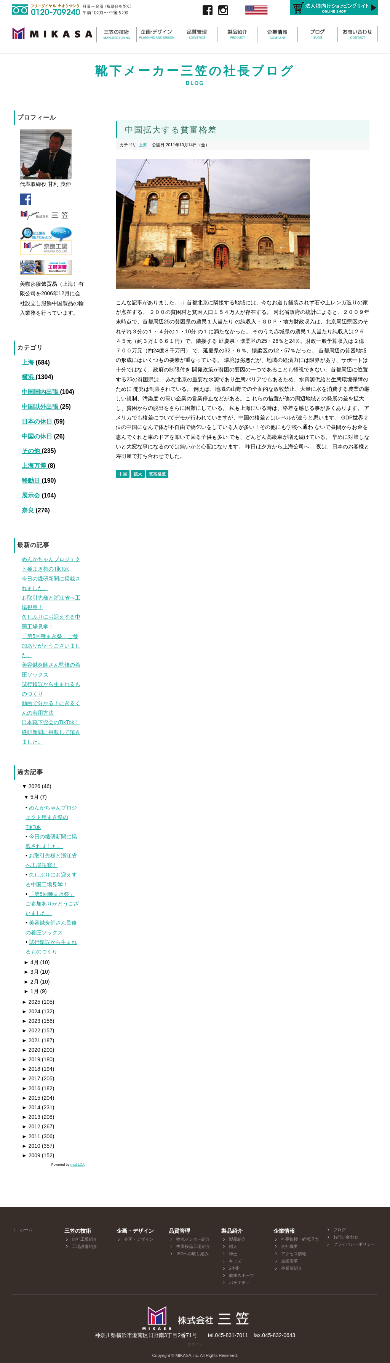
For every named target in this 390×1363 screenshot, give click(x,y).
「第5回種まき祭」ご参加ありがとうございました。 (52, 903)
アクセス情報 (293, 1253)
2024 (31, 1011)
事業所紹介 (291, 1268)
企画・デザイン (138, 1239)
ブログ (339, 1229)
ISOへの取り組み (192, 1253)
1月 (31, 991)
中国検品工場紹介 (193, 1246)
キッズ (235, 1261)
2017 (31, 1078)
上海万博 (35, 465)
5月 (31, 797)
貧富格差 (157, 474)
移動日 (32, 480)
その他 (32, 451)
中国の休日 (38, 436)
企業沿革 (289, 1261)
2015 (31, 1098)
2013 (31, 1117)
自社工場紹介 (84, 1239)
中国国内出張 (41, 392)
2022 (31, 1030)
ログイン (195, 1344)
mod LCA (77, 1164)
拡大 (138, 474)
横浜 (28, 377)
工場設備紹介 (84, 1246)
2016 (31, 1088)
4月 (31, 962)
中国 (122, 474)
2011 (31, 1136)
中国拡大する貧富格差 (171, 129)
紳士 (233, 1253)
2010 (31, 1146)
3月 (31, 972)
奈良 (28, 510)
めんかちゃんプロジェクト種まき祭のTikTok (51, 817)
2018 (31, 1069)
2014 (31, 1107)
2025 (31, 1002)
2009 (31, 1155)
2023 (31, 1021)
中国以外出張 (41, 406)
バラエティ (239, 1282)
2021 (31, 1040)
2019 (31, 1059)
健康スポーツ (241, 1275)
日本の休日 (38, 421)
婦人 (233, 1246)
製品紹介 (237, 1239)
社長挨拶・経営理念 (300, 1239)
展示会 (32, 495)
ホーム (26, 1229)
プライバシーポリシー (354, 1244)
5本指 (234, 1268)
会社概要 (289, 1246)
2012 (31, 1126)
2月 (31, 982)
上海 (28, 362)
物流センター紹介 (193, 1239)
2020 (31, 1050)
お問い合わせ (345, 1237)
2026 (31, 786)
